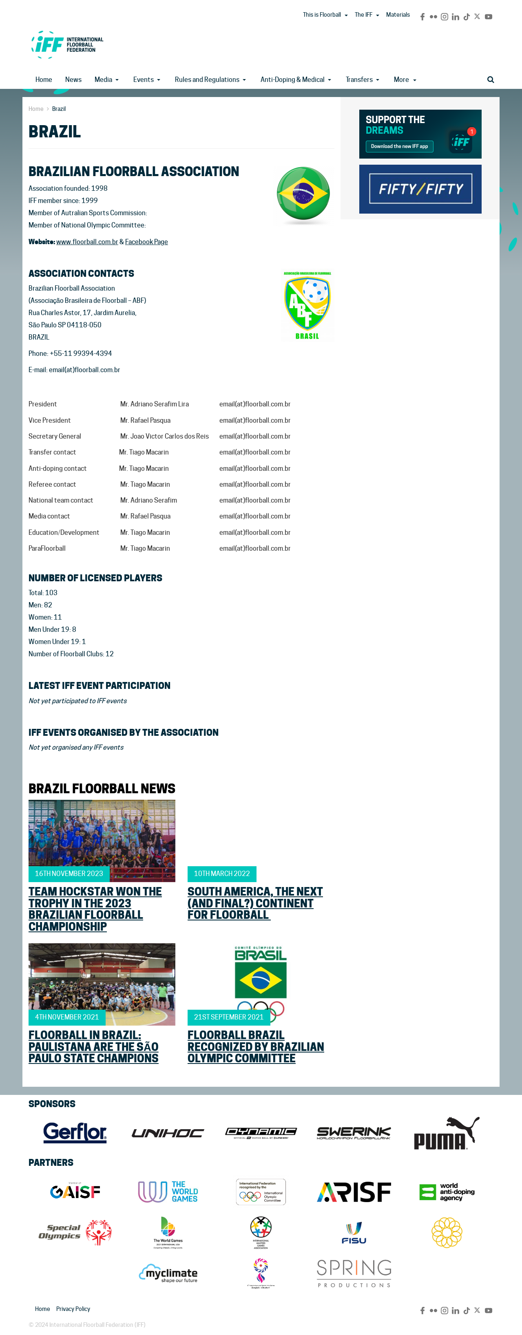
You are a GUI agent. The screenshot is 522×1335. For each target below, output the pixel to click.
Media (103, 80)
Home (43, 80)
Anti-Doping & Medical (293, 80)
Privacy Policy (73, 1309)
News (73, 80)
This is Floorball (322, 14)
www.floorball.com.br (87, 242)
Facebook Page (146, 242)
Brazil (59, 109)
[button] (346, 15)
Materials (398, 14)
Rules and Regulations (207, 80)
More (405, 80)
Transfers (359, 80)
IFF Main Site (67, 44)
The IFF (363, 14)
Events (143, 80)
